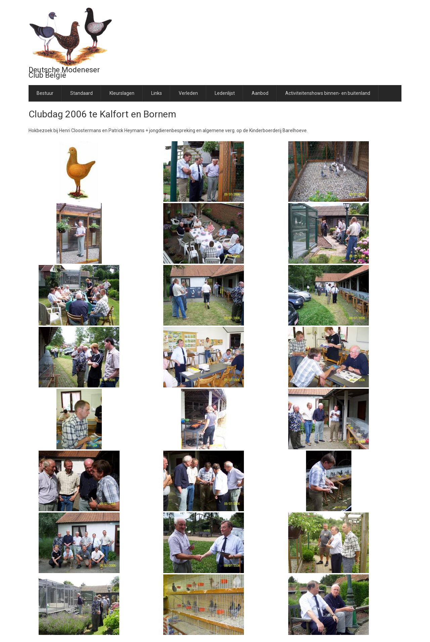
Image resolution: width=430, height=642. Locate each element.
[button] (79, 171)
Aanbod (260, 93)
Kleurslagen (122, 93)
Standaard (81, 93)
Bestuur (45, 93)
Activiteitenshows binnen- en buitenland (327, 93)
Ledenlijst (225, 93)
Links (156, 93)
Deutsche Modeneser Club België (64, 72)
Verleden (188, 93)
